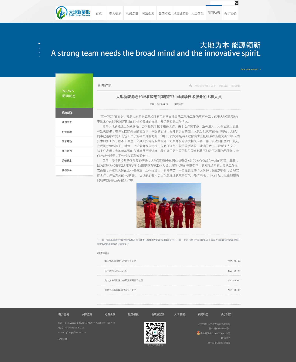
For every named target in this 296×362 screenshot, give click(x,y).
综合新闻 (235, 86)
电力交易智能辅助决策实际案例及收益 (124, 280)
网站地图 (225, 338)
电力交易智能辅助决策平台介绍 (120, 261)
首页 (99, 13)
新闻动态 (223, 86)
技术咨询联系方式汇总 (116, 270)
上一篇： (135, 240)
